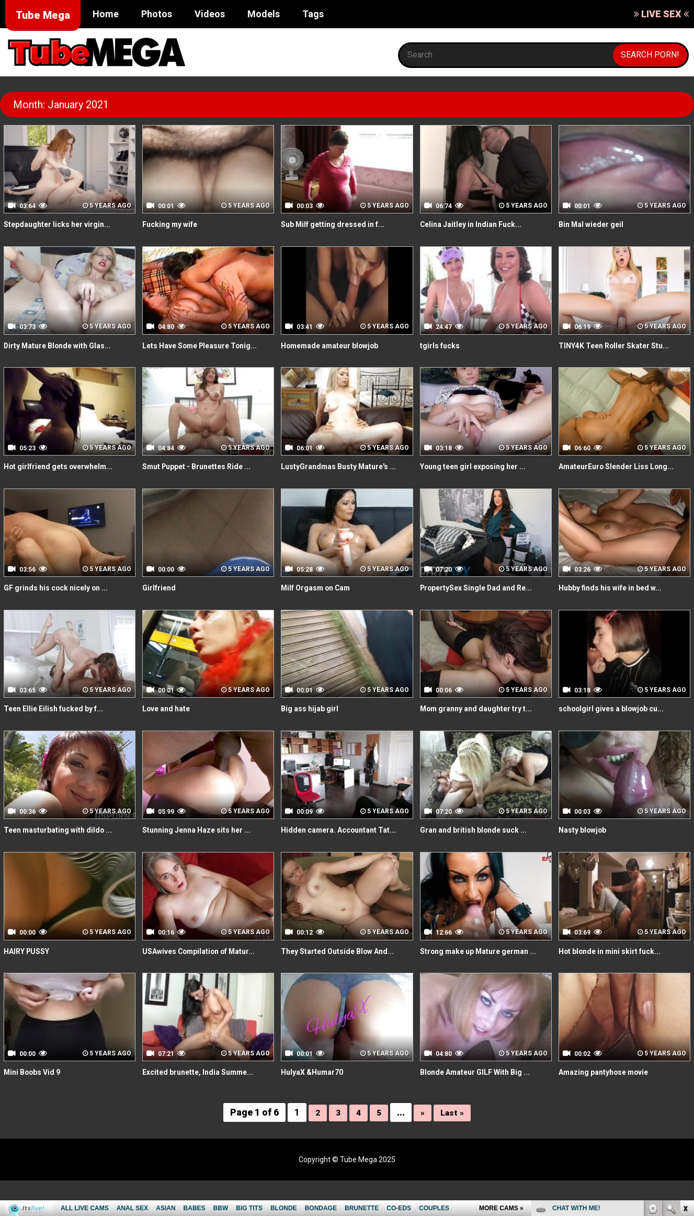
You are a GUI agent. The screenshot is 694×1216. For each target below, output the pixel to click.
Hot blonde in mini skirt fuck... (617, 975)
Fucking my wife (174, 224)
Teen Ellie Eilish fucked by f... (61, 732)
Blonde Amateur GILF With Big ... (482, 1108)
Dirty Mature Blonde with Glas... (65, 345)
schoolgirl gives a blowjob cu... (619, 732)
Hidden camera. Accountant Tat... (346, 854)
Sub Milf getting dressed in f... (340, 224)
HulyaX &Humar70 (316, 1108)
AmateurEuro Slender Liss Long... (611, 484)
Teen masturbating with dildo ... (65, 854)
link (684, 1052)
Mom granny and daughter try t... (484, 732)
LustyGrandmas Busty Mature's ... (346, 478)
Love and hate (170, 732)
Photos (156, 13)
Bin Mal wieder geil (596, 224)
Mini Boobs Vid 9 (36, 1108)
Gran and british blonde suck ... (480, 854)
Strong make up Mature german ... (483, 981)
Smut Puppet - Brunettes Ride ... (205, 478)
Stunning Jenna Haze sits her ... (204, 854)
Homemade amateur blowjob (337, 345)
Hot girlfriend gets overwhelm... (67, 478)
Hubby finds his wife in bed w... (618, 611)
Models (263, 13)
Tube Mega (43, 15)
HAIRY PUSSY (30, 975)
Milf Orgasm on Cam (321, 611)
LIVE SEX (661, 13)
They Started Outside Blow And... (345, 975)
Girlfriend (161, 611)
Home (106, 13)
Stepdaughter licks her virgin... (64, 224)
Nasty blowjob (586, 854)
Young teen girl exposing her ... (481, 478)
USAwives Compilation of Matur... (208, 975)
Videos (210, 13)
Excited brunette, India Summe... (205, 1108)
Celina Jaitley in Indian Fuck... (477, 224)
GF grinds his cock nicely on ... (63, 611)
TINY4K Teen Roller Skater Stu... (622, 345)
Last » (453, 1147)
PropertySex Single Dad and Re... (484, 611)
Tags (313, 13)
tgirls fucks (442, 345)
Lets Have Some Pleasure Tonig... (194, 351)
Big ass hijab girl (313, 732)
